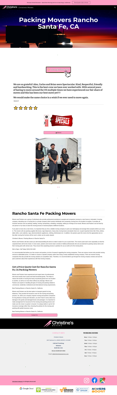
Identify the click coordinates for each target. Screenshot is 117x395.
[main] (58, 23)
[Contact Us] (34, 315)
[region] (58, 2)
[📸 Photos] (58, 132)
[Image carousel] (58, 163)
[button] (115, 7)
